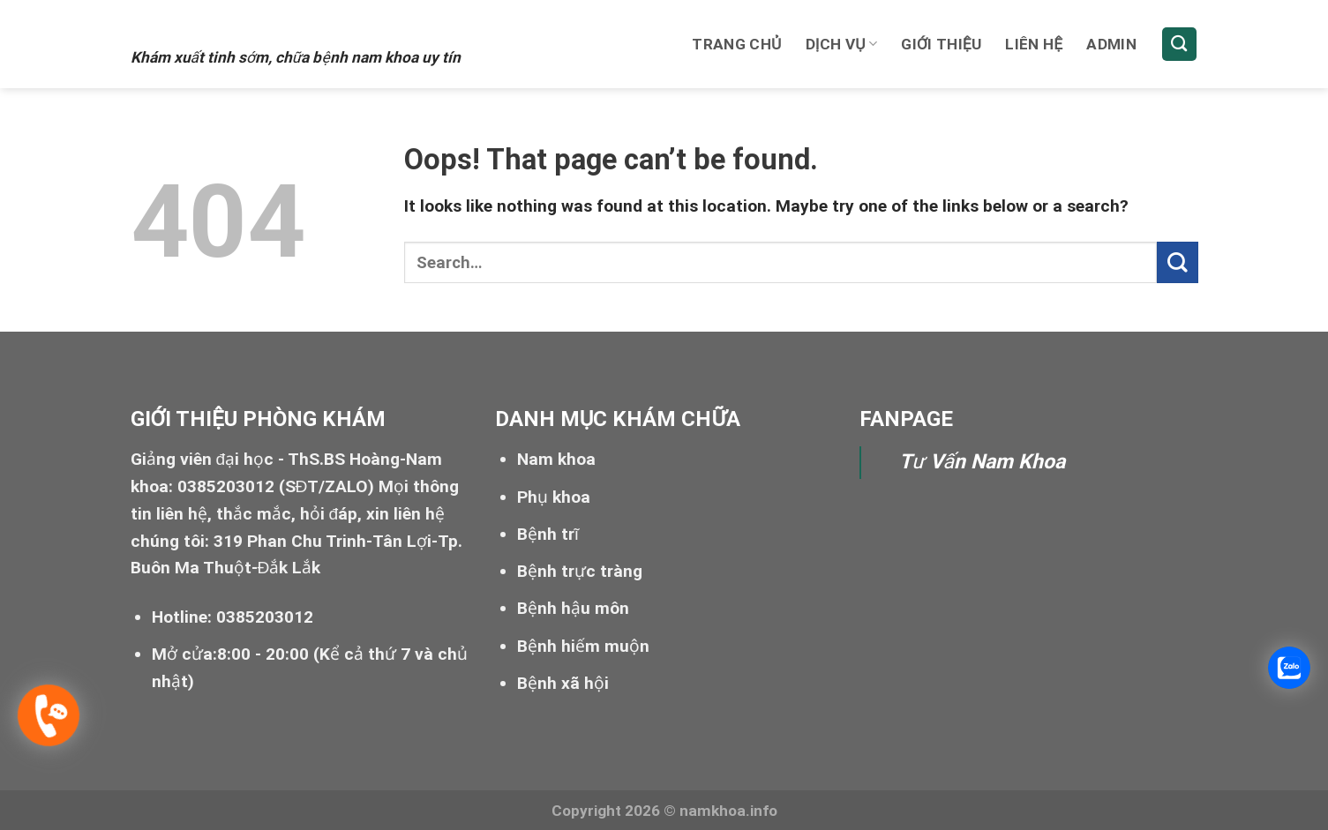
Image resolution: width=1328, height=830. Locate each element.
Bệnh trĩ (548, 534)
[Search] (1179, 44)
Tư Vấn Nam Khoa (982, 462)
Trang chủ (736, 44)
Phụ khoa (553, 497)
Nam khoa (556, 459)
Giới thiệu (941, 44)
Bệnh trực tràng (579, 571)
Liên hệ (1033, 44)
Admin (1111, 44)
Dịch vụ (842, 44)
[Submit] (1177, 262)
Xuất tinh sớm (238, 24)
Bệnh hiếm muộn (583, 646)
